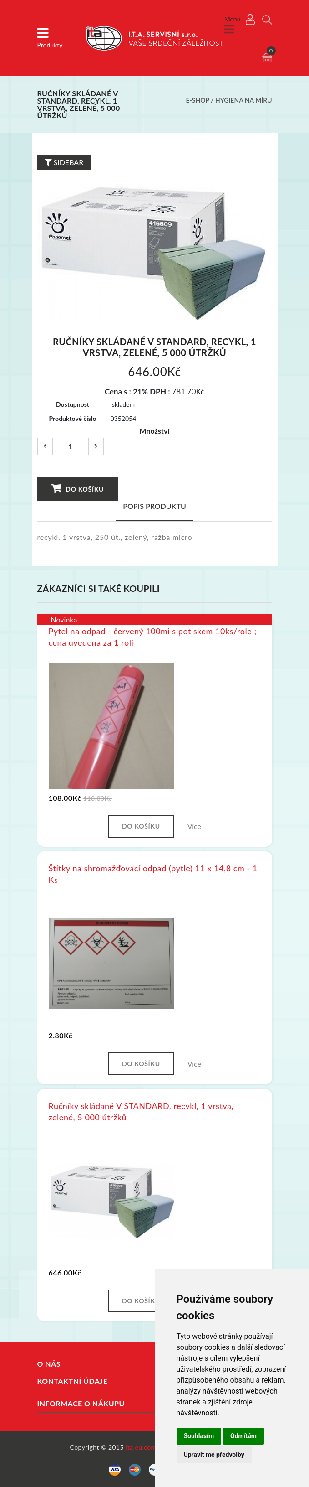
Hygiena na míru (243, 100)
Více (194, 826)
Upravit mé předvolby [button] (214, 1454)
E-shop (197, 100)
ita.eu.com (141, 1447)
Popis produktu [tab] (154, 506)
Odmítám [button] (243, 1436)
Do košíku (77, 488)
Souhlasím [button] (199, 1436)
